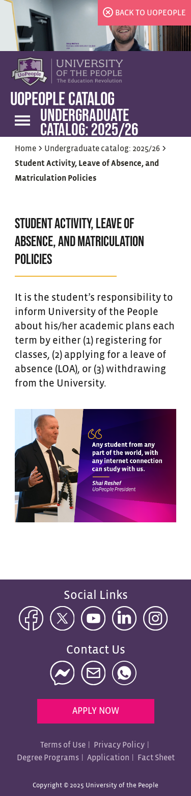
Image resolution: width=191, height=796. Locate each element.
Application (108, 758)
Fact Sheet (156, 758)
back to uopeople (150, 13)
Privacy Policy (119, 745)
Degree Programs (48, 758)
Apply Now (95, 711)
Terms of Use (63, 745)
